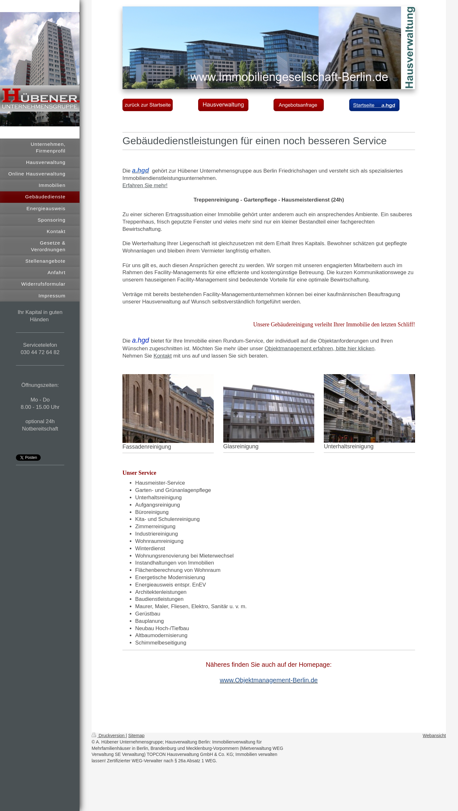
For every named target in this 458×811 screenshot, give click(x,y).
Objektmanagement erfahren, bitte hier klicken (320, 348)
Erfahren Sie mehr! (145, 185)
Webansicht (434, 735)
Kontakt (163, 356)
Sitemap (136, 735)
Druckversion (109, 735)
